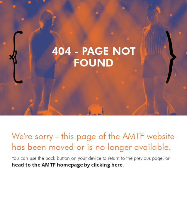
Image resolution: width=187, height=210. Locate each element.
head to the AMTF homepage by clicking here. (68, 164)
